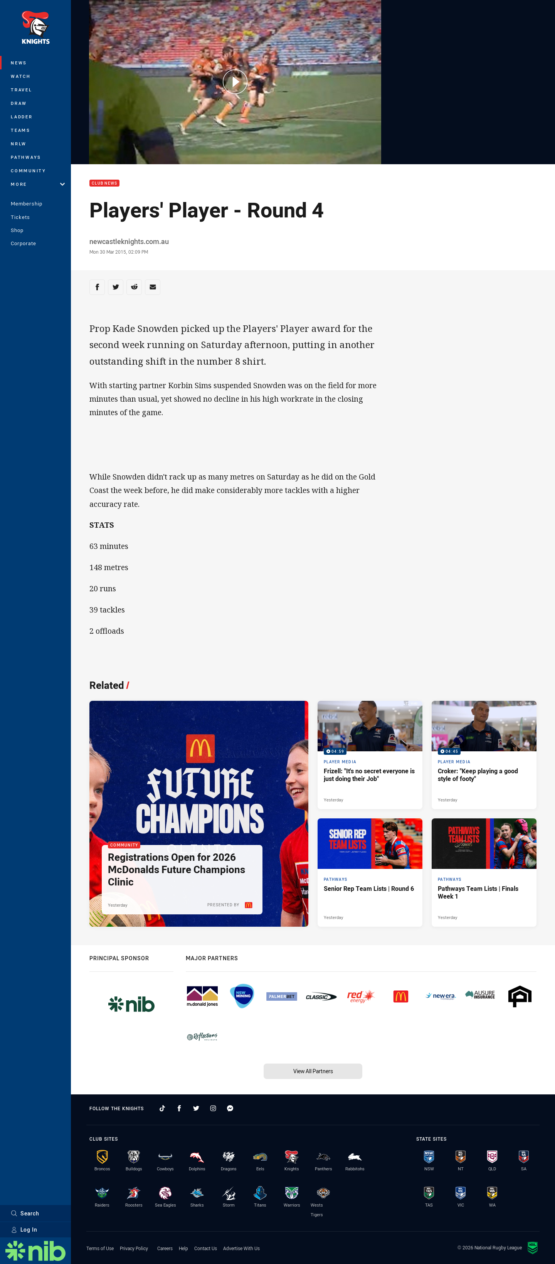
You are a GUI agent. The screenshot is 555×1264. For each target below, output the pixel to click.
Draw (19, 103)
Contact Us (205, 1248)
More (38, 184)
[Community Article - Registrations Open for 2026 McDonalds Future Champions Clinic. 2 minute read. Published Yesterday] (198, 814)
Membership (26, 203)
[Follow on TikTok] (162, 1108)
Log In (24, 1229)
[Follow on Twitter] (196, 1108)
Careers (165, 1248)
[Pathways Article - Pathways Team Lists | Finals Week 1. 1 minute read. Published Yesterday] (484, 872)
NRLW (19, 143)
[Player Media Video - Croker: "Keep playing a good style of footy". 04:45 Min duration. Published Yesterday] (484, 755)
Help (183, 1248)
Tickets (20, 217)
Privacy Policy (134, 1248)
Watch (21, 76)
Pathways (26, 157)
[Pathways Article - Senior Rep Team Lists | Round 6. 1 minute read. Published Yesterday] (370, 872)
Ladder (22, 116)
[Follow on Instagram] (213, 1108)
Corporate (23, 243)
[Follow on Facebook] (179, 1108)
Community (28, 170)
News (19, 63)
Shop (17, 230)
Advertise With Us (241, 1248)
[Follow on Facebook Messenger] (230, 1108)
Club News (104, 183)
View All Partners (313, 1071)
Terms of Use (100, 1248)
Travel (21, 90)
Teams (20, 130)
